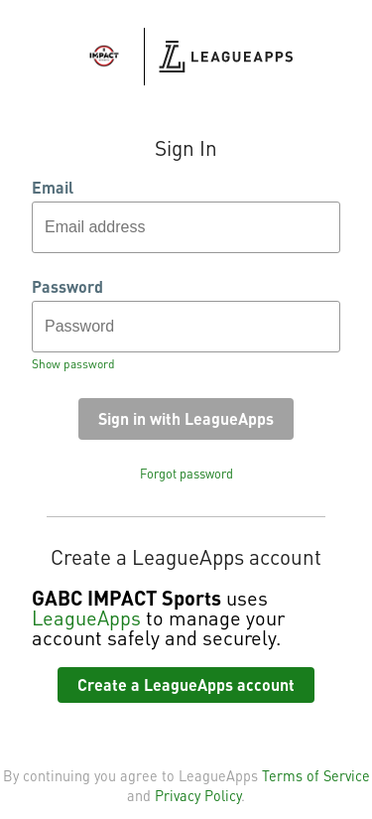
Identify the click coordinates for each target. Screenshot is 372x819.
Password (67, 287)
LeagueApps (86, 617)
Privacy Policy (198, 795)
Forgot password (186, 473)
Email (52, 188)
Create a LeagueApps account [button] (186, 684)
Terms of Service (316, 775)
